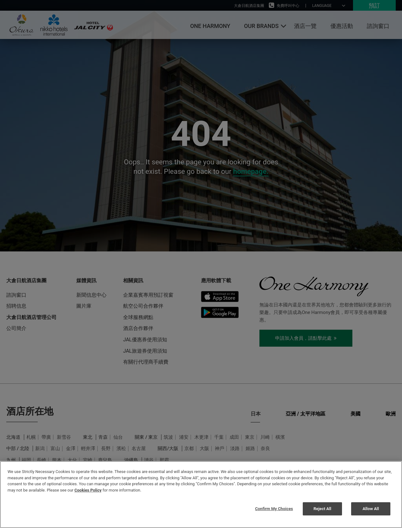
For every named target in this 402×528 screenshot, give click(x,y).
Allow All (370, 508)
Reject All (322, 508)
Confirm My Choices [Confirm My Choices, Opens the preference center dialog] (274, 508)
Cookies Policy (87, 490)
